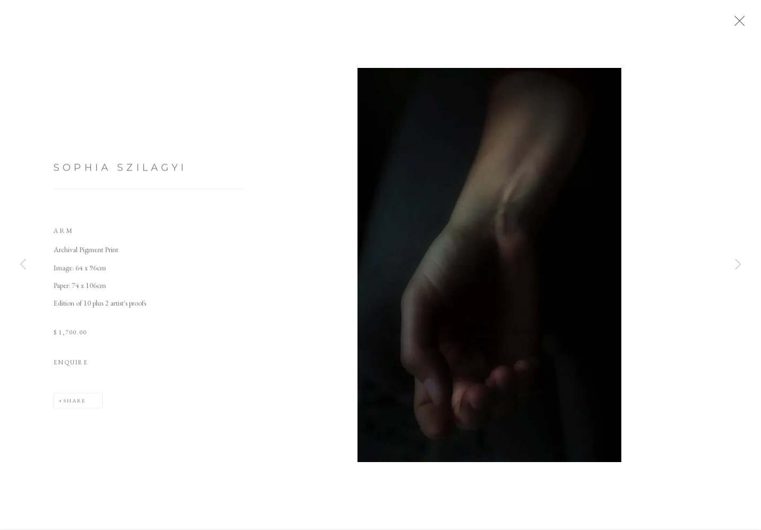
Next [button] (738, 265)
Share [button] (74, 405)
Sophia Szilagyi (120, 173)
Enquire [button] (71, 367)
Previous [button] (23, 265)
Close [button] (738, 24)
